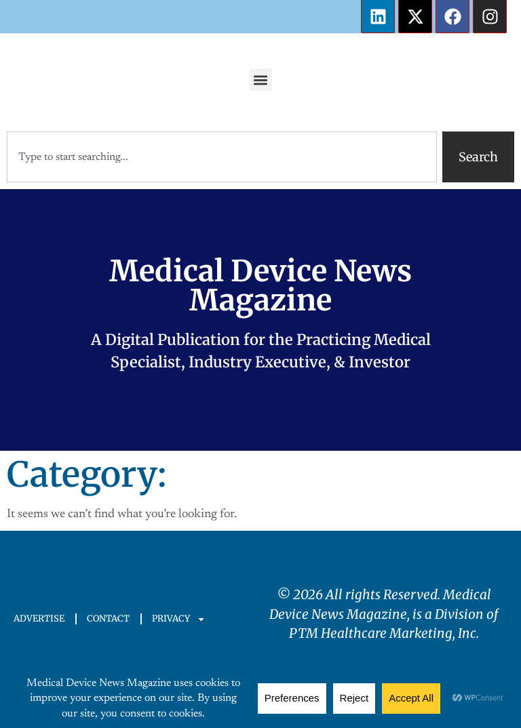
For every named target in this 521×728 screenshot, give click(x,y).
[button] (261, 79)
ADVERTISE (39, 618)
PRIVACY (179, 619)
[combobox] (222, 157)
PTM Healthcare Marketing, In (379, 633)
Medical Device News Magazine (260, 286)
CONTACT (108, 618)
